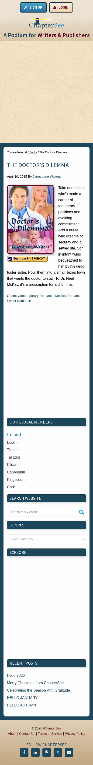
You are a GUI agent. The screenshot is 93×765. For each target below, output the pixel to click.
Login (63, 7)
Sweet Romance (19, 301)
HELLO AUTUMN (21, 705)
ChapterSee (53, 728)
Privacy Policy (75, 733)
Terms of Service (50, 733)
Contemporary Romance (36, 296)
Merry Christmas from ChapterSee (35, 683)
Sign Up (36, 7)
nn (46, 539)
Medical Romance (68, 296)
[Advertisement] (46, 92)
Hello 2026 (16, 675)
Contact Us (27, 733)
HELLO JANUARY (22, 698)
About (12, 733)
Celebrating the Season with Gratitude (38, 690)
